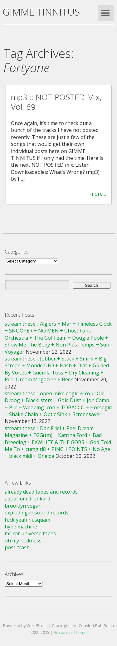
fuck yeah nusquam (27, 519)
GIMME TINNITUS (41, 11)
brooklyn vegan (23, 505)
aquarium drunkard (27, 498)
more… (98, 193)
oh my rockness (23, 540)
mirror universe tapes (30, 533)
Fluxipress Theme (70, 632)
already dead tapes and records (41, 491)
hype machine (21, 526)
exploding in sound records (36, 512)
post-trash (17, 547)
